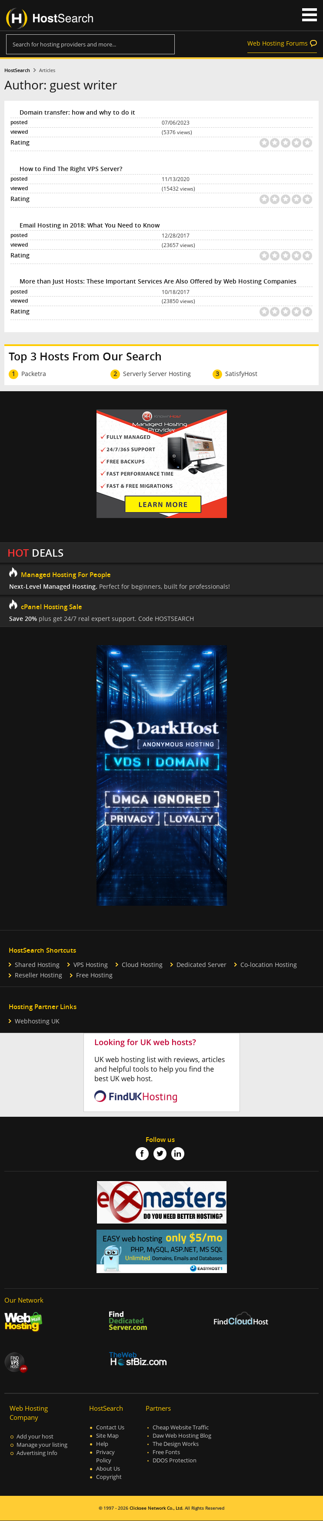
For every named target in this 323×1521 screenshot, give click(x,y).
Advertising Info (37, 1453)
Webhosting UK (37, 1021)
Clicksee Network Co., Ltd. (156, 1508)
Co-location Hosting (268, 964)
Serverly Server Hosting (157, 374)
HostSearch (17, 70)
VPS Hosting (90, 964)
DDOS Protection (174, 1460)
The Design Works (176, 1444)
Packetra (33, 374)
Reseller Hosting (38, 975)
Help (102, 1444)
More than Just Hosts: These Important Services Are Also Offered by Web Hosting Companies (158, 281)
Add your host (35, 1436)
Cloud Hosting (142, 964)
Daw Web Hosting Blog (182, 1435)
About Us (108, 1468)
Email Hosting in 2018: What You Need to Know (90, 225)
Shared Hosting (37, 964)
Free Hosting (94, 975)
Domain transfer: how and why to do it (77, 112)
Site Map (107, 1435)
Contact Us (110, 1427)
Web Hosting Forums (277, 43)
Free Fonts (166, 1452)
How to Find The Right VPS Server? (71, 169)
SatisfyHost (241, 374)
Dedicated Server (201, 964)
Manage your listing (42, 1444)
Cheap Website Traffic (181, 1427)
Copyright (109, 1477)
